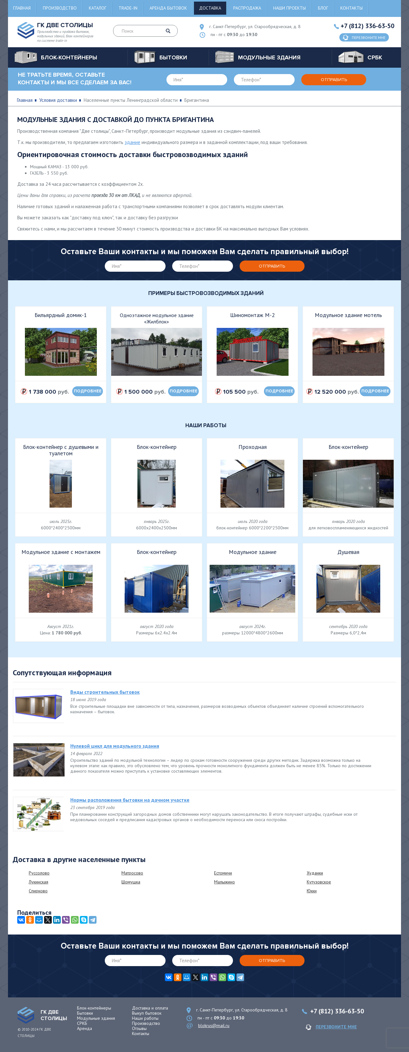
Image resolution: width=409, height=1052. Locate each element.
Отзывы (139, 1028)
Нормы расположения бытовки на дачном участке (129, 800)
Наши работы (145, 1018)
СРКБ (82, 1023)
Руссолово (39, 873)
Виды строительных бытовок (105, 692)
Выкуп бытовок (146, 1013)
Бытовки (85, 1013)
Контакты (351, 8)
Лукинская (38, 882)
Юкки (312, 891)
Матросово (132, 873)
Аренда (84, 1028)
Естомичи (223, 873)
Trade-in (128, 8)
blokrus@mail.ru (213, 1025)
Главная (22, 8)
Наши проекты (289, 8)
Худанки (315, 873)
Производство (60, 8)
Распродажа (247, 8)
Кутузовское (319, 882)
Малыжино (224, 882)
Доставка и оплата (150, 1007)
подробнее (88, 391)
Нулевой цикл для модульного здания (114, 746)
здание (132, 142)
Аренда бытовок (168, 8)
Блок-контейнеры (94, 1007)
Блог (323, 8)
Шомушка (130, 882)
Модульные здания (96, 1018)
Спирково (38, 891)
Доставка (210, 8)
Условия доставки (58, 100)
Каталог (97, 8)
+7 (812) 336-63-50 (367, 26)
